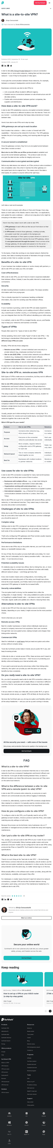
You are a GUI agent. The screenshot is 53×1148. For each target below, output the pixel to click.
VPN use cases (5, 1069)
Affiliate (29, 1058)
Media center (30, 1031)
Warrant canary (31, 1044)
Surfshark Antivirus (6, 1037)
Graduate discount (32, 1067)
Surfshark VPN (5, 1028)
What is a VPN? (5, 1062)
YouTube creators (31, 1061)
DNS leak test (30, 1088)
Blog (5, 990)
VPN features (4, 1065)
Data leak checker (32, 1094)
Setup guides (30, 1105)
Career (29, 1037)
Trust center (30, 1034)
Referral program (31, 1070)
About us (29, 1028)
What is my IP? (31, 1081)
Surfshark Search (5, 1040)
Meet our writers (26, 918)
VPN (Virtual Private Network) (20, 71)
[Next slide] (50, 1011)
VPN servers (4, 1072)
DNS (28, 1078)
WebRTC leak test (32, 1091)
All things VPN (14, 990)
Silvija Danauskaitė (12, 20)
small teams (21, 641)
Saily (2, 1055)
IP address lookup (32, 1084)
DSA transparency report (33, 1047)
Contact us (30, 1050)
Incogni (3, 1051)
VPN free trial (4, 1084)
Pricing (3, 1044)
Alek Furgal (7, 1001)
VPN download (5, 1081)
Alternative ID (4, 1031)
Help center (30, 1102)
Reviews (3, 1078)
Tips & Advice (26, 990)
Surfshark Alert (5, 1034)
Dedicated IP (4, 1075)
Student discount (31, 1064)
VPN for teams (5, 1092)
